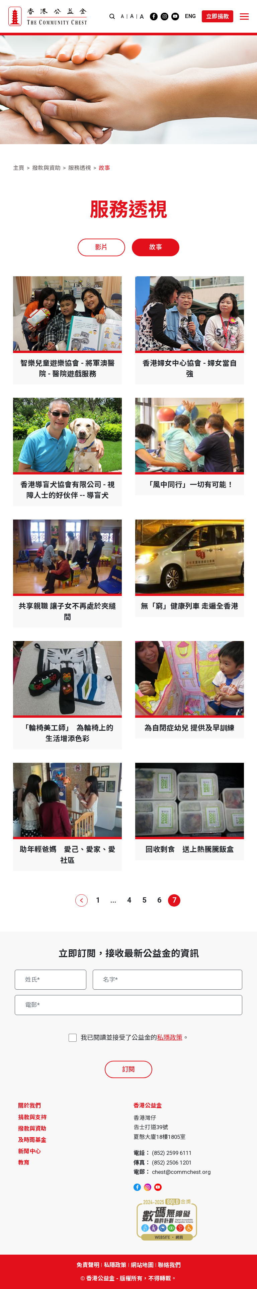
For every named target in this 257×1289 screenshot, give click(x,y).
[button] (112, 16)
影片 (101, 247)
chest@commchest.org (181, 1172)
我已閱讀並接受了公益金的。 (135, 1038)
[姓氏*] (50, 980)
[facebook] (154, 16)
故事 (104, 168)
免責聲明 (88, 1265)
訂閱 (128, 1069)
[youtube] (175, 16)
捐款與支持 (32, 1117)
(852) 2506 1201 (172, 1162)
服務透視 (79, 168)
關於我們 (29, 1105)
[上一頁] (82, 900)
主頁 (18, 168)
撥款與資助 (46, 168)
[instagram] (164, 16)
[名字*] (167, 980)
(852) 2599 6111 (172, 1153)
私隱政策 (169, 1037)
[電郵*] (129, 1005)
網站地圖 (142, 1265)
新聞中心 (29, 1151)
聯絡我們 (169, 1265)
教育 (23, 1162)
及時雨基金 (32, 1140)
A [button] (122, 16)
